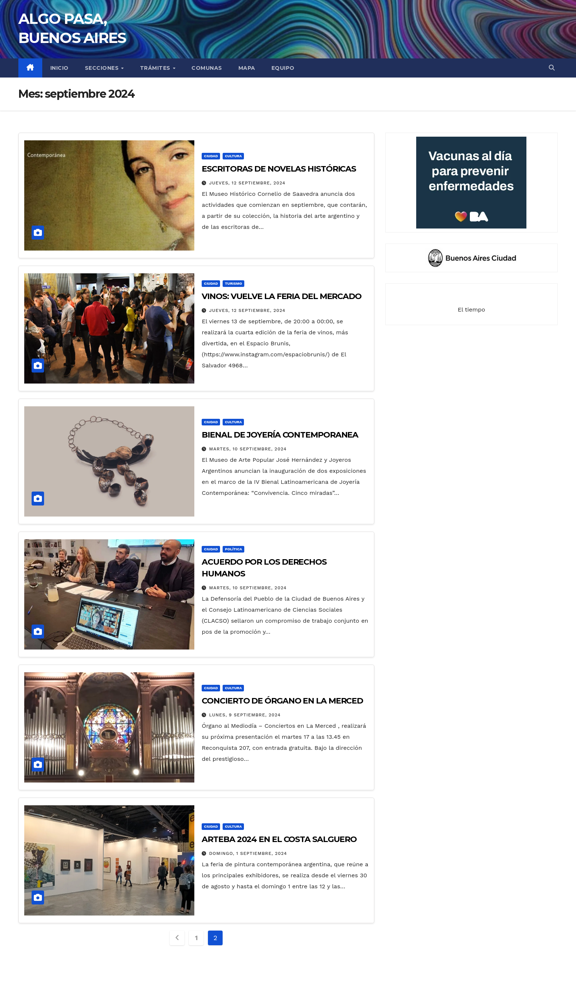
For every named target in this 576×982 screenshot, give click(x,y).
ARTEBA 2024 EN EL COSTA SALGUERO (279, 839)
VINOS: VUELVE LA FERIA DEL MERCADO (281, 296)
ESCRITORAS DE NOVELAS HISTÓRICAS (279, 169)
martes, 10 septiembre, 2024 (248, 449)
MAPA (246, 68)
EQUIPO (283, 68)
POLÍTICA (233, 549)
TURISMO (233, 283)
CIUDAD (211, 156)
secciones (102, 68)
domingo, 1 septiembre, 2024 (248, 853)
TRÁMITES (156, 68)
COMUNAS (206, 68)
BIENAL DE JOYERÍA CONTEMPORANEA (280, 435)
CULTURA (233, 156)
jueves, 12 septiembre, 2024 (247, 183)
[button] (552, 67)
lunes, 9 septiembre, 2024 (245, 714)
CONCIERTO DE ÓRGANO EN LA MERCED (282, 701)
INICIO (59, 68)
